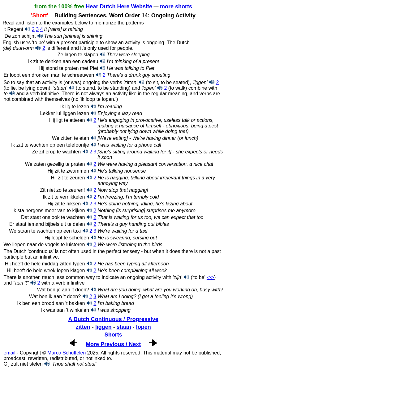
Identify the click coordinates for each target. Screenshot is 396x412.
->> (210, 277)
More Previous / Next (113, 344)
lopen (143, 327)
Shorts (113, 335)
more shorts (176, 6)
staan (124, 327)
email (9, 352)
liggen (103, 327)
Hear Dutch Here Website (119, 6)
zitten (83, 327)
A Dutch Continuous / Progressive (113, 319)
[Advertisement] (51, 388)
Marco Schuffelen (66, 352)
